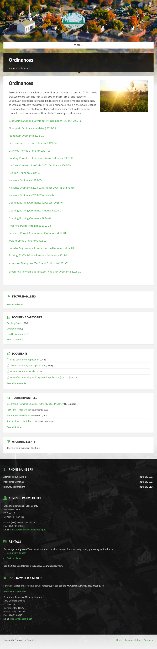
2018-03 (51, 128)
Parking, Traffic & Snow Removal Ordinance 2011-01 (39, 255)
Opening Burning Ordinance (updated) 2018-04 (36, 202)
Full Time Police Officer (18, 415)
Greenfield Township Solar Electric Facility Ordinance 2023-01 (45, 271)
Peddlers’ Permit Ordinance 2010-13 (30, 225)
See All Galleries (15, 304)
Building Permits (15, 323)
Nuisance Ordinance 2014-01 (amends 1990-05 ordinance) (42, 187)
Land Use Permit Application (24, 359)
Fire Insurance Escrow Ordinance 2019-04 (32, 143)
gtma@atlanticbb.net (21, 618)
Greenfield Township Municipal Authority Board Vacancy (35, 403)
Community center (16, 552)
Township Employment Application (27, 365)
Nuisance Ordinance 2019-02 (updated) (31, 195)
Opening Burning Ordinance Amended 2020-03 (36, 210)
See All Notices (14, 427)
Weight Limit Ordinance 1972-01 (27, 240)
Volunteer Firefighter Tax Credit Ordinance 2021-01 (39, 263)
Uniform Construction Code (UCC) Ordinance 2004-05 (40, 165)
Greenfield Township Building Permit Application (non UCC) (40, 377)
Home (12, 68)
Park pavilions (14, 558)
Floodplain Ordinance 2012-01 (26, 135)
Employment (13, 328)
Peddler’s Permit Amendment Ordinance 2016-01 (37, 233)
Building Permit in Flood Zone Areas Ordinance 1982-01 (41, 158)
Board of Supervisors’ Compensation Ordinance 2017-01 (41, 248)
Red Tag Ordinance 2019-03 (24, 172)
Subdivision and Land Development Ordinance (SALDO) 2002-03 (45, 121)
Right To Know (14, 339)
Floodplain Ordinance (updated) (27, 128)
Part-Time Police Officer (19, 409)
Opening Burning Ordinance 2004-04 (30, 218)
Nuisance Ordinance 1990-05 (25, 180)
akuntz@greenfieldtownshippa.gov (28, 529)
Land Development (16, 334)
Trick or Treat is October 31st (22, 421)
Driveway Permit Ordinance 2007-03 (29, 150)
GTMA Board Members (14, 591)
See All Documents (16, 383)
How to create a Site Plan (23, 371)
